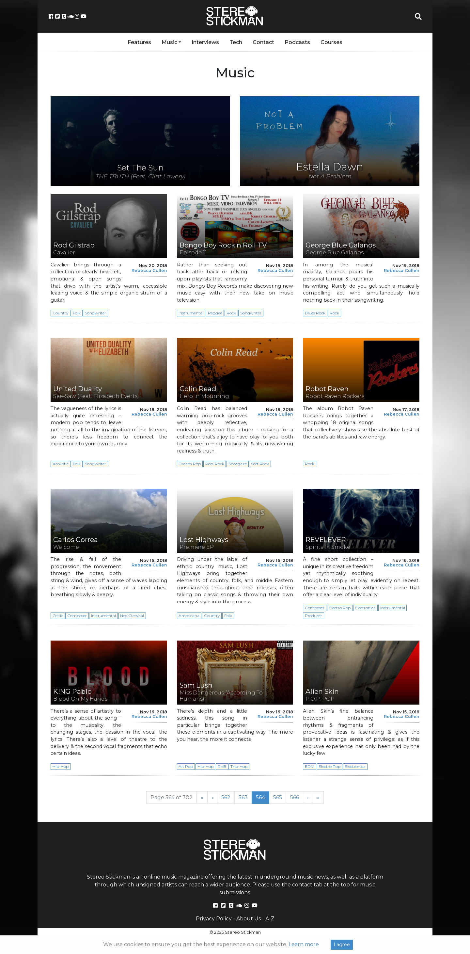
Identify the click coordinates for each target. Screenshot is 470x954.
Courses (331, 42)
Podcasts (297, 42)
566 (296, 797)
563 (245, 797)
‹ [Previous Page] (212, 797)
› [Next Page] (308, 797)
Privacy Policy (214, 918)
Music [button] (169, 42)
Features (139, 42)
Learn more (304, 944)
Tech (235, 42)
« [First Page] (202, 797)
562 (228, 797)
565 (279, 797)
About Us (248, 918)
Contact (263, 42)
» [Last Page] (318, 797)
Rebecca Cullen (149, 270)
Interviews (205, 42)
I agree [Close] (342, 944)
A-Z (269, 918)
